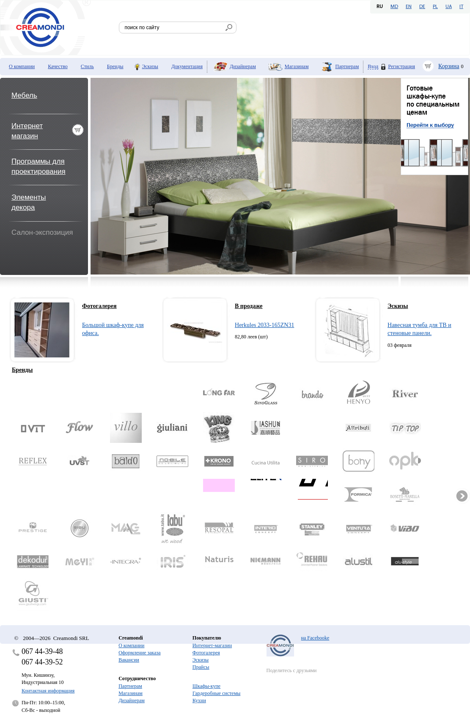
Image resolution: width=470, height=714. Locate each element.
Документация (187, 66)
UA (448, 6)
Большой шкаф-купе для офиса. (113, 329)
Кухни (199, 700)
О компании (22, 66)
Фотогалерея (99, 306)
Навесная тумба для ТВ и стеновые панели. (419, 329)
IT (461, 6)
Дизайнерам (243, 66)
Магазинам (297, 66)
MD (394, 6)
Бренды (115, 66)
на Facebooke (315, 638)
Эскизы (150, 66)
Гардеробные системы (216, 693)
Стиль (87, 66)
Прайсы (200, 667)
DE (422, 6)
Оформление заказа (139, 653)
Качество (58, 66)
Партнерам (347, 66)
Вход (373, 66)
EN (409, 6)
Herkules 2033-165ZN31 (264, 325)
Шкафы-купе (206, 686)
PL (435, 6)
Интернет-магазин (212, 645)
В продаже (249, 306)
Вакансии (128, 660)
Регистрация (401, 66)
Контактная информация (48, 691)
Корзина (448, 66)
